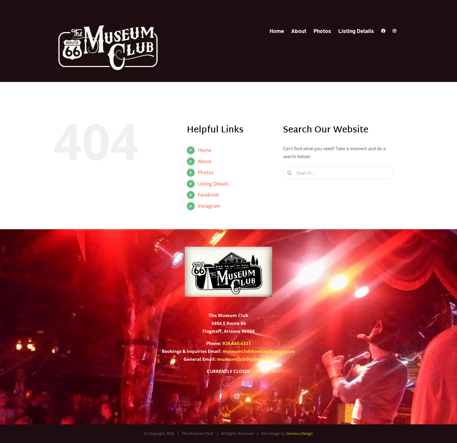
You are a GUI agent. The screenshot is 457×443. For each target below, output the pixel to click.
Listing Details (213, 184)
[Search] (289, 172)
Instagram (209, 206)
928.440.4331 (236, 343)
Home (204, 150)
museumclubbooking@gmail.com (258, 351)
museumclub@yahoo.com (245, 359)
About (204, 161)
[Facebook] (220, 396)
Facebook (208, 195)
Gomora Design (299, 433)
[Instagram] (236, 396)
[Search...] (338, 172)
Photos (206, 172)
